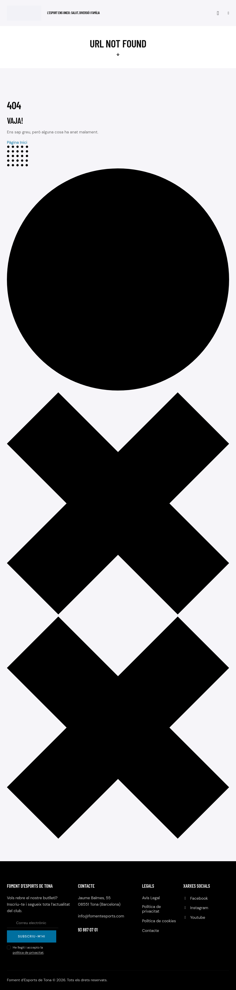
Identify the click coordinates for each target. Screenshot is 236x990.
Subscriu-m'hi (31, 936)
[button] (228, 13)
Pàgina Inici (17, 142)
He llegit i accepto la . (28, 950)
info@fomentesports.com (101, 916)
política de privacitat (28, 952)
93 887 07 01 (88, 929)
